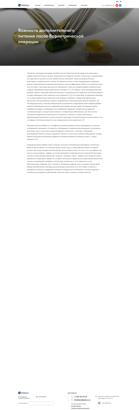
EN (120, 1)
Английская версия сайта (78, 404)
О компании (73, 5)
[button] (80, 408)
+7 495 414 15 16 (109, 5)
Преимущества (49, 5)
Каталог (38, 5)
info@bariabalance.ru (82, 400)
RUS (117, 1)
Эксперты (61, 5)
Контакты (84, 5)
